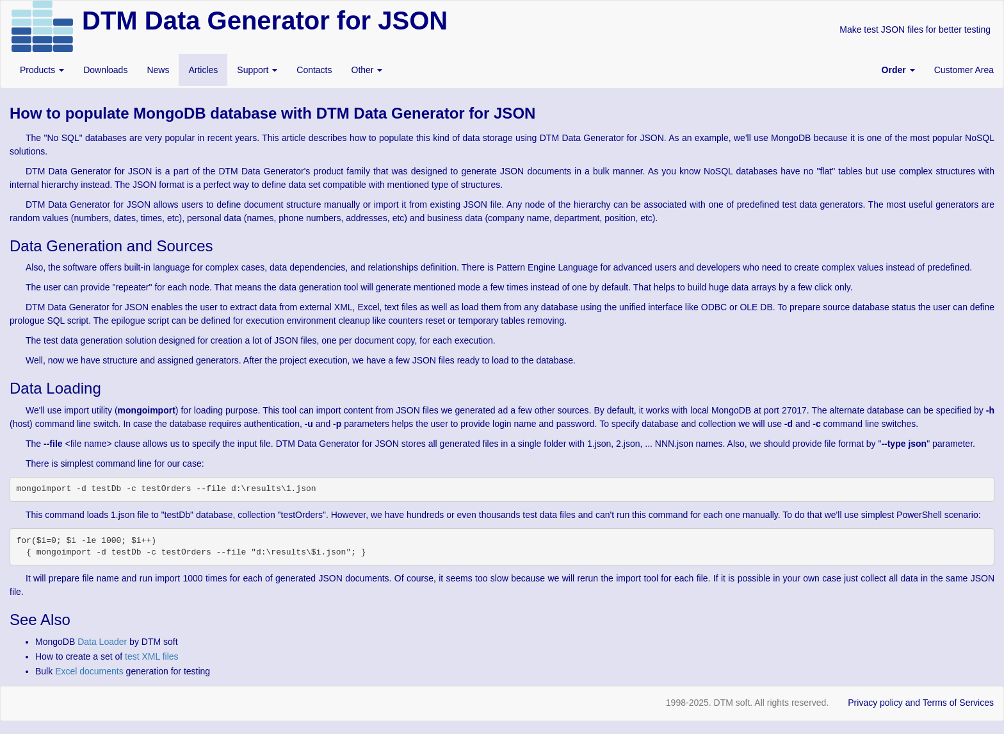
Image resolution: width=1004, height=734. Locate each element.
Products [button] (42, 70)
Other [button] (367, 70)
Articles (203, 70)
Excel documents (89, 671)
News (158, 70)
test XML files (152, 656)
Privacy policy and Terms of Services (921, 702)
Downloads (105, 70)
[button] (898, 70)
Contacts (314, 70)
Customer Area (964, 70)
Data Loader (102, 642)
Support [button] (257, 70)
